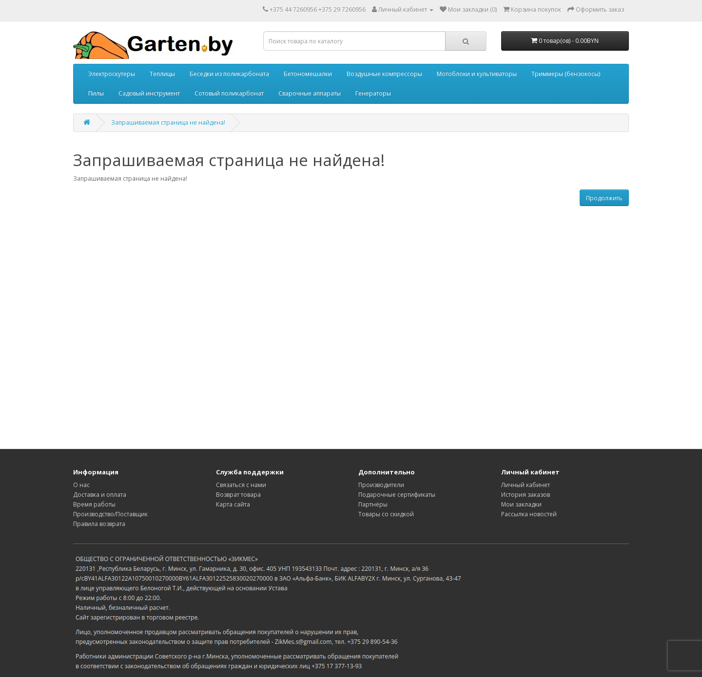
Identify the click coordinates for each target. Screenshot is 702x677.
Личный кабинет (525, 485)
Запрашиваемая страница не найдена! (168, 122)
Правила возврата (99, 524)
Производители (381, 485)
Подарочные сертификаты (396, 494)
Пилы (96, 93)
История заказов (525, 494)
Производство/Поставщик (110, 514)
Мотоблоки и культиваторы (477, 74)
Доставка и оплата (99, 494)
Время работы (94, 504)
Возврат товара (238, 494)
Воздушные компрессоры (384, 74)
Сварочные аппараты (309, 93)
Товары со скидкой (386, 514)
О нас (81, 485)
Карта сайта (233, 504)
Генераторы (373, 93)
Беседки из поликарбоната (229, 74)
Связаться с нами (241, 485)
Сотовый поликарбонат (229, 93)
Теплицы (162, 74)
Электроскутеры (111, 74)
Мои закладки (521, 504)
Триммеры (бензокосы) (565, 74)
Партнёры (373, 504)
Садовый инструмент (149, 93)
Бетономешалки (308, 74)
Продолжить (604, 198)
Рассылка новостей (529, 514)
